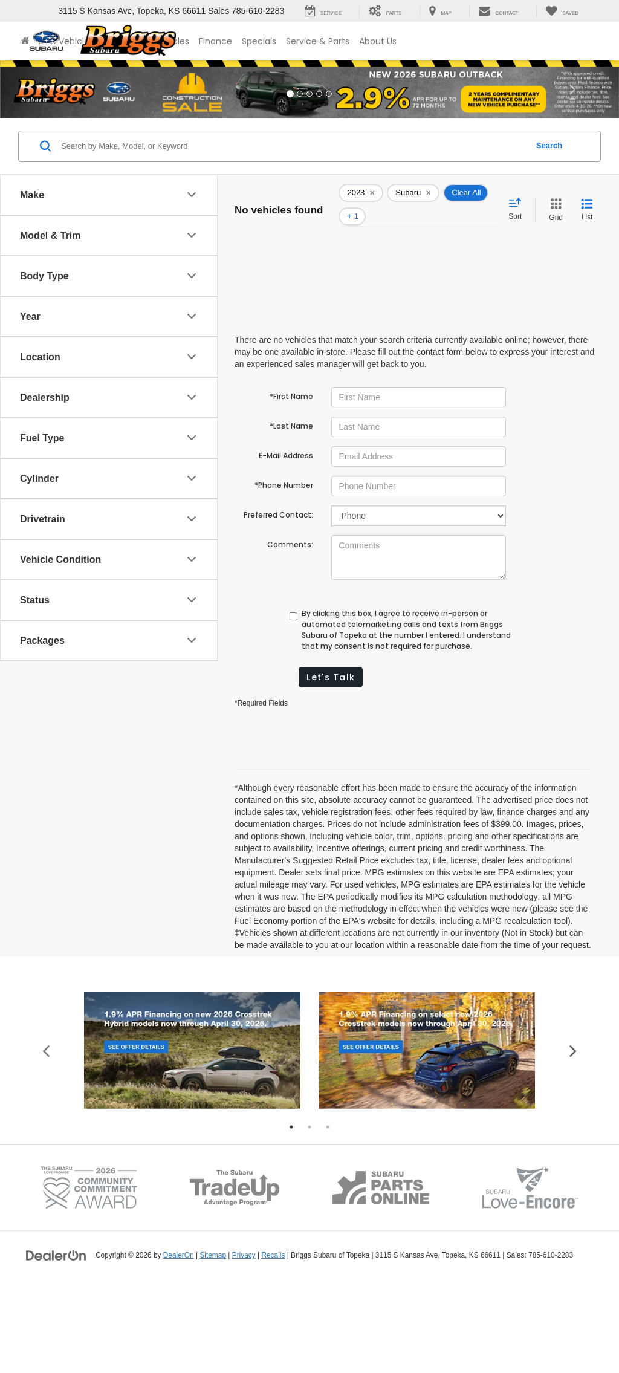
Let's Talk (330, 654)
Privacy (244, 1342)
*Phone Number (283, 461)
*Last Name (291, 402)
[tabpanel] (192, 1137)
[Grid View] (553, 198)
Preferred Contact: (278, 491)
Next (572, 1136)
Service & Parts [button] (317, 41)
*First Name (291, 373)
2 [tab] (309, 1214)
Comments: (290, 521)
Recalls (273, 1342)
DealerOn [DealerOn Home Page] (178, 1342)
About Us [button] (378, 41)
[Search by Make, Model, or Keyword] (292, 146)
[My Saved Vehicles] (562, 11)
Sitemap (212, 1342)
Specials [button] (259, 41)
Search (549, 145)
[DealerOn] (56, 1341)
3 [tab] (328, 1214)
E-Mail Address (286, 432)
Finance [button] (215, 41)
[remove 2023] (361, 193)
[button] (46, 89)
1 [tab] (291, 1214)
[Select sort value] (518, 198)
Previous (46, 1136)
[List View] (587, 198)
